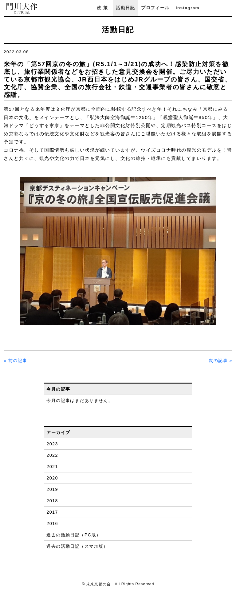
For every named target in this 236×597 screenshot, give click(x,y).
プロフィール (155, 8)
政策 (103, 8)
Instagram (187, 8)
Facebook (212, 8)
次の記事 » (220, 360)
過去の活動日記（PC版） (73, 534)
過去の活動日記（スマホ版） (77, 546)
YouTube (229, 8)
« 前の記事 (15, 360)
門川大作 (22, 8)
